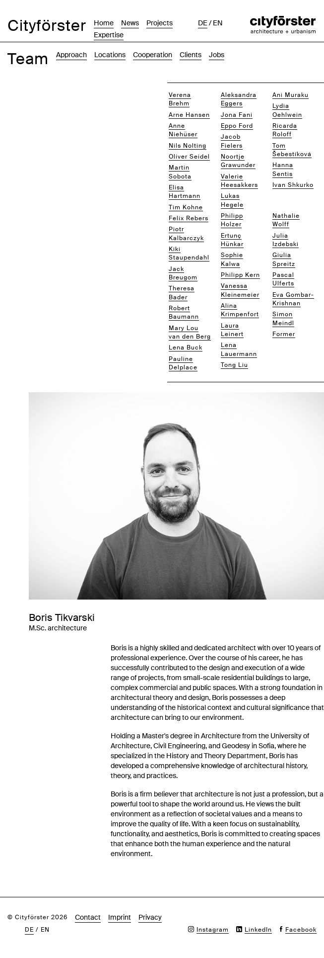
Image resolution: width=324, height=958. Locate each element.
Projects (159, 23)
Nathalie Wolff (286, 220)
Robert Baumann (184, 312)
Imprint (119, 917)
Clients (190, 55)
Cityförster (46, 25)
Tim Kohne (186, 207)
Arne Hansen (189, 114)
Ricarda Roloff (284, 130)
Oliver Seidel (189, 156)
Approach (71, 55)
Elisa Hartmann (184, 191)
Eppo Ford (237, 125)
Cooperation (152, 55)
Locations (110, 55)
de (202, 23)
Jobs (216, 55)
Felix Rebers (188, 218)
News (130, 23)
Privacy (150, 917)
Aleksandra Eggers (239, 99)
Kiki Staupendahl (189, 253)
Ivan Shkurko (293, 184)
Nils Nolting (187, 145)
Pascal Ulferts (283, 279)
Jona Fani (237, 114)
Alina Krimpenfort (240, 310)
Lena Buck (185, 347)
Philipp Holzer (232, 220)
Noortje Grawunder (238, 161)
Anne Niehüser (183, 130)
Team (28, 59)
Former (283, 334)
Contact (88, 917)
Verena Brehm (180, 99)
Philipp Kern (240, 274)
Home (104, 23)
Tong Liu (234, 364)
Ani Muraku (290, 94)
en (218, 23)
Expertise (109, 35)
